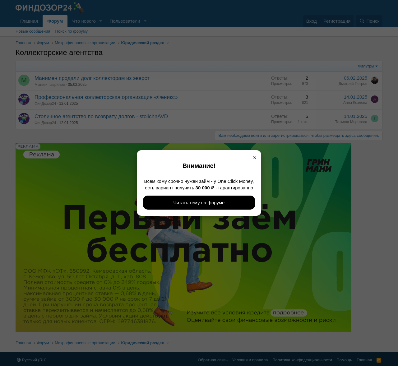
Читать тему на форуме (199, 202)
